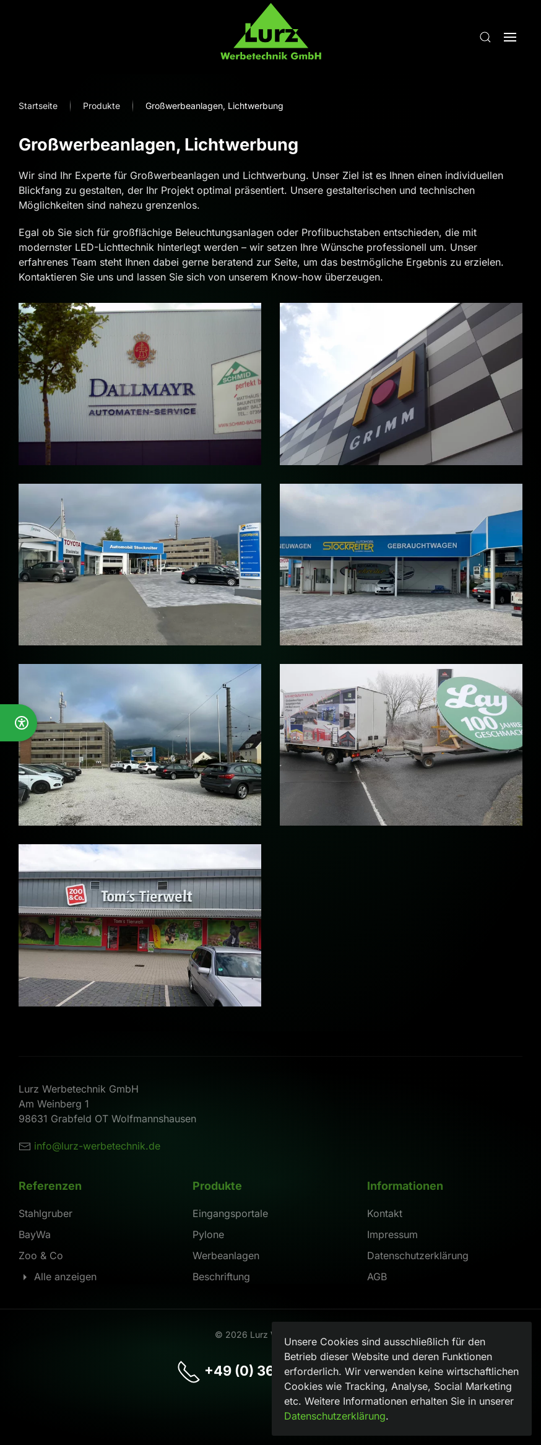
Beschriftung (221, 1276)
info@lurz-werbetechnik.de (97, 1146)
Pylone (208, 1234)
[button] (485, 37)
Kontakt (384, 1213)
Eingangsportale (230, 1213)
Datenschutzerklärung (418, 1255)
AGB (377, 1276)
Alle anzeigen (58, 1276)
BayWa (35, 1234)
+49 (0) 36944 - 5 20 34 (270, 1371)
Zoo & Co (41, 1255)
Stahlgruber (45, 1213)
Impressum (392, 1234)
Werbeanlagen (226, 1255)
